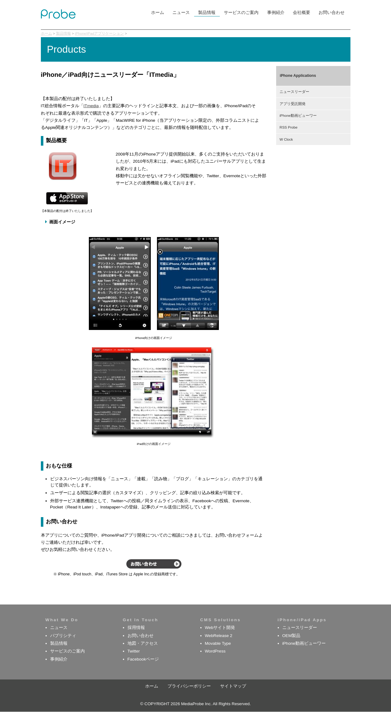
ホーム (157, 12)
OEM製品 (291, 635)
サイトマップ (233, 686)
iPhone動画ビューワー (298, 115)
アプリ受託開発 (293, 104)
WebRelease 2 (218, 635)
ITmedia (91, 105)
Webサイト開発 (220, 627)
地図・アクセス (143, 643)
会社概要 (301, 12)
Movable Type (218, 643)
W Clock (286, 139)
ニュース (181, 12)
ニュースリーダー (294, 92)
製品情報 (206, 12)
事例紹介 (276, 12)
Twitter (134, 651)
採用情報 (136, 627)
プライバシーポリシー (189, 686)
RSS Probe (289, 127)
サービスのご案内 (241, 12)
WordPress (215, 651)
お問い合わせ (332, 12)
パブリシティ (63, 635)
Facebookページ (143, 659)
